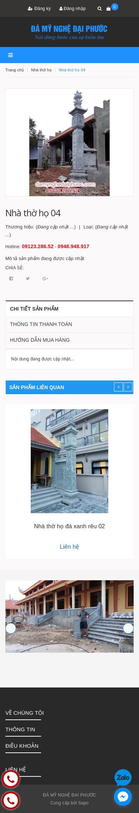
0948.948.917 (73, 246)
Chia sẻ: (14, 267)
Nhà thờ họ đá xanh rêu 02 (69, 526)
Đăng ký (39, 8)
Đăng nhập (72, 8)
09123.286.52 (38, 246)
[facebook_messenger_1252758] (123, 797)
